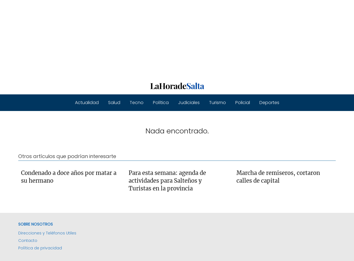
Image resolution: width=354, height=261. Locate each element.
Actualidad (87, 102)
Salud (114, 102)
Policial (242, 102)
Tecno (137, 102)
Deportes (269, 102)
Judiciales (189, 102)
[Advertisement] (166, 38)
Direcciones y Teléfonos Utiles (47, 233)
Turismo (217, 102)
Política (161, 102)
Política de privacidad (40, 248)
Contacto (27, 240)
